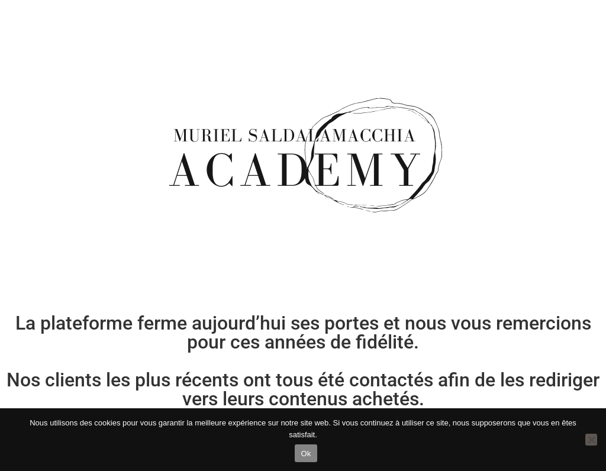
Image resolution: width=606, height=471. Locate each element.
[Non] (591, 440)
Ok (306, 453)
